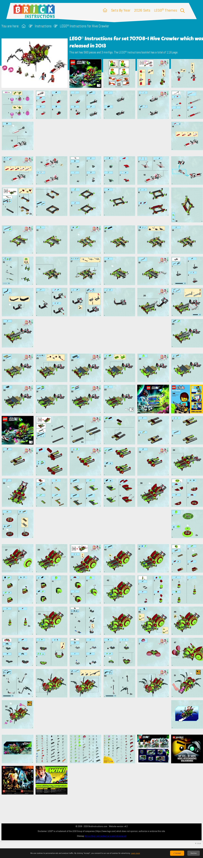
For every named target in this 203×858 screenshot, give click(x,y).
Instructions (43, 26)
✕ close (198, 843)
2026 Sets (142, 10)
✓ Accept (177, 853)
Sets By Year (120, 10)
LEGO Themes (165, 10)
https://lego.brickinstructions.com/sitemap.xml (105, 836)
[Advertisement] (103, 137)
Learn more (135, 853)
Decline (194, 853)
